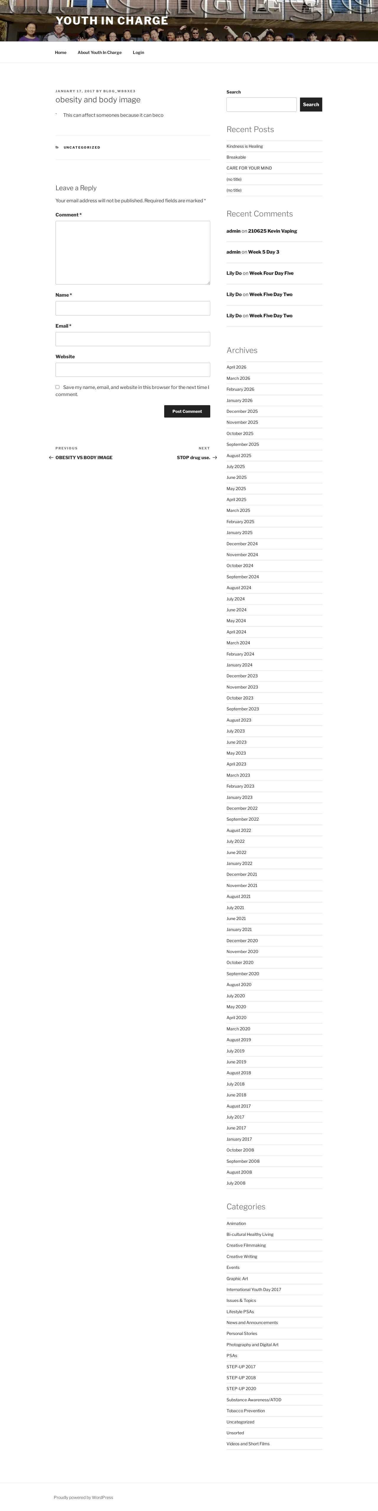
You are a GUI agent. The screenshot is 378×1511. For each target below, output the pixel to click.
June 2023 (237, 742)
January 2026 (239, 400)
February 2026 (240, 389)
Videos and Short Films (248, 1443)
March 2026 (238, 378)
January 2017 (239, 1139)
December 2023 (242, 675)
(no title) (234, 179)
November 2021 (242, 885)
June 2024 (237, 609)
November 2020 (242, 951)
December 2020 (242, 940)
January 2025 (239, 532)
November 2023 (242, 686)
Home (60, 52)
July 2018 (236, 1083)
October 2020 (240, 962)
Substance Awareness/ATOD (254, 1399)
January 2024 (239, 664)
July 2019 (236, 1050)
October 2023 (240, 697)
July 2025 (236, 466)
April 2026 (236, 366)
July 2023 (236, 730)
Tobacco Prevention (246, 1410)
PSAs (232, 1355)
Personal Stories (242, 1333)
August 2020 (239, 984)
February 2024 (240, 653)
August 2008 (239, 1172)
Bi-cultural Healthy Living (250, 1234)
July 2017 (235, 1116)
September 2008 (243, 1161)
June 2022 (236, 852)
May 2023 (236, 753)
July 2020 (236, 995)
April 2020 (237, 1017)
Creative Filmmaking (246, 1245)
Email (63, 326)
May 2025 (236, 488)
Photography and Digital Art (252, 1344)
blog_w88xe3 (119, 91)
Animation (236, 1223)
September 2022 (243, 819)
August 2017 (239, 1105)
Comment (69, 215)
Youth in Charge (112, 20)
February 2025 (240, 521)
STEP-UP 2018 (241, 1377)
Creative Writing (242, 1256)
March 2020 (238, 1028)
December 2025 (242, 411)
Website (65, 356)
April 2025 (236, 499)
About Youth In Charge (100, 52)
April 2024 (236, 631)
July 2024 (236, 598)
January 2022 (239, 863)
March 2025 (238, 510)
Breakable (236, 157)
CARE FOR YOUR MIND (249, 167)
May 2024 (236, 620)
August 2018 (239, 1072)
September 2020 (243, 973)
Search (234, 91)
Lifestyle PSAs (240, 1311)
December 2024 (242, 543)
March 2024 (238, 642)
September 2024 (243, 576)
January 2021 (239, 929)
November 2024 (242, 554)
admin (234, 231)
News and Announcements (252, 1322)
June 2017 (236, 1127)
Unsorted (235, 1432)
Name (64, 295)
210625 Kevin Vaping (272, 231)
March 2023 (238, 775)
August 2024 (239, 587)
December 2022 (242, 808)
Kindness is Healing (245, 146)
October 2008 (240, 1149)
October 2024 (240, 565)
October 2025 (240, 433)
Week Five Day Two (271, 294)
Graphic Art (237, 1278)
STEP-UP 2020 (241, 1388)
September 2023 (243, 708)
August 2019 (239, 1039)
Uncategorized (82, 147)
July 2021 (235, 907)
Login (138, 52)
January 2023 (239, 797)
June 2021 (236, 918)
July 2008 (236, 1182)
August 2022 (239, 830)
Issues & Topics (241, 1300)
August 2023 (239, 719)
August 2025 (239, 455)
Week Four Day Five (271, 273)
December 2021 (242, 874)
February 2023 (240, 786)
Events (233, 1267)
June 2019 (236, 1061)
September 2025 (243, 444)
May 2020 (236, 1006)
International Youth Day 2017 (254, 1289)
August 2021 (239, 896)
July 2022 (236, 841)
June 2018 (236, 1094)
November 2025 (242, 422)
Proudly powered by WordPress (83, 1497)
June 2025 (237, 477)
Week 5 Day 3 (263, 252)
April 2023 (236, 763)
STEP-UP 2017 (241, 1366)
